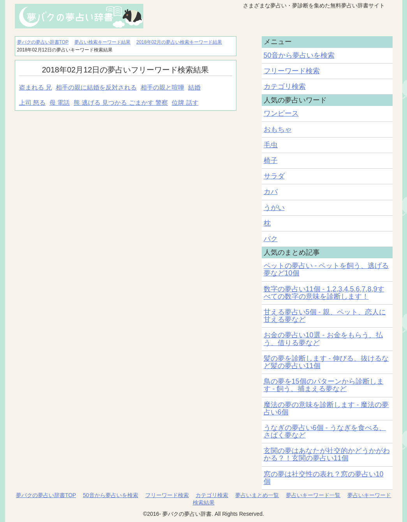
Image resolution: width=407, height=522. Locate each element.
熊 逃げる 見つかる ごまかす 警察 (121, 102)
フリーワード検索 (292, 71)
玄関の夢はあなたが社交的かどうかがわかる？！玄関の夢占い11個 (327, 454)
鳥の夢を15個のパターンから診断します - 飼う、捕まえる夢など (324, 385)
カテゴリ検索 (285, 86)
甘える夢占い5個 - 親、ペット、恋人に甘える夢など (325, 315)
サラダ (274, 176)
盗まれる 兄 (35, 87)
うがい (274, 208)
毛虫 (271, 145)
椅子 (271, 160)
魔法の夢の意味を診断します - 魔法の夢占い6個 (326, 408)
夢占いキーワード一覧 (313, 495)
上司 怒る (32, 102)
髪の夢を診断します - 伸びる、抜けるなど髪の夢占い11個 (326, 362)
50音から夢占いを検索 (299, 55)
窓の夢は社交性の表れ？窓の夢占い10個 (324, 477)
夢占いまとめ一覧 (257, 495)
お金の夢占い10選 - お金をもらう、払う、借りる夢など (323, 338)
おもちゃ (278, 129)
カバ (271, 192)
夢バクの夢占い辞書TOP (46, 495)
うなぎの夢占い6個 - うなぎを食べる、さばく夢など (325, 431)
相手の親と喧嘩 (162, 87)
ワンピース (281, 113)
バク (271, 239)
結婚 (194, 87)
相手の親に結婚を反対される (96, 87)
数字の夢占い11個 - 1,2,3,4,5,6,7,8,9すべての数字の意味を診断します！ (324, 292)
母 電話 (59, 102)
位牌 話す (185, 102)
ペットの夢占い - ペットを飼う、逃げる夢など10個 (326, 269)
